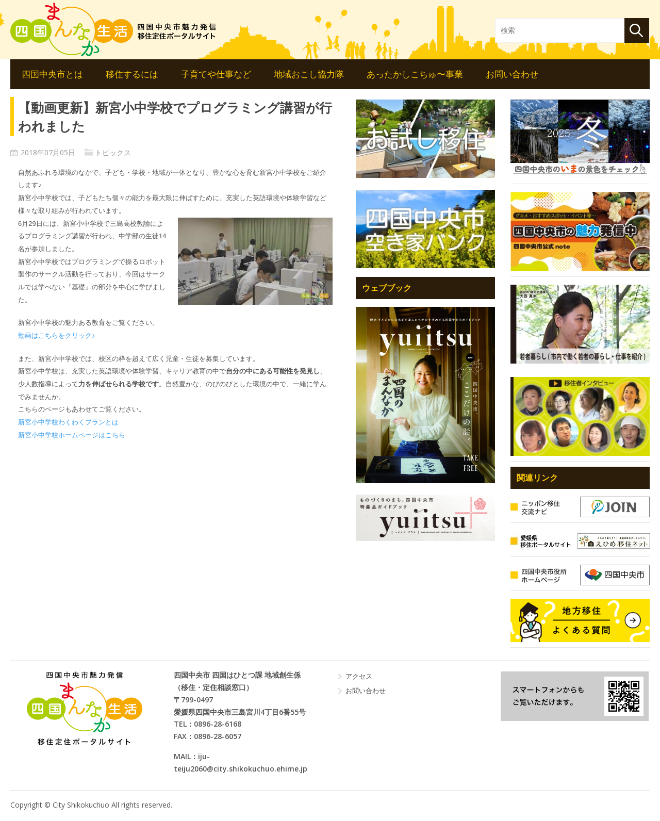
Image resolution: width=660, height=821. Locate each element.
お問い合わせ (512, 74)
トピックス (113, 152)
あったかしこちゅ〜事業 (415, 74)
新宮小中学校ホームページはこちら (71, 435)
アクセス (358, 676)
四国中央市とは (52, 74)
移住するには (132, 74)
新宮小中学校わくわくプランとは (68, 422)
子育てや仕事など (216, 74)
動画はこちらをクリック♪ (56, 335)
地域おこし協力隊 (309, 74)
